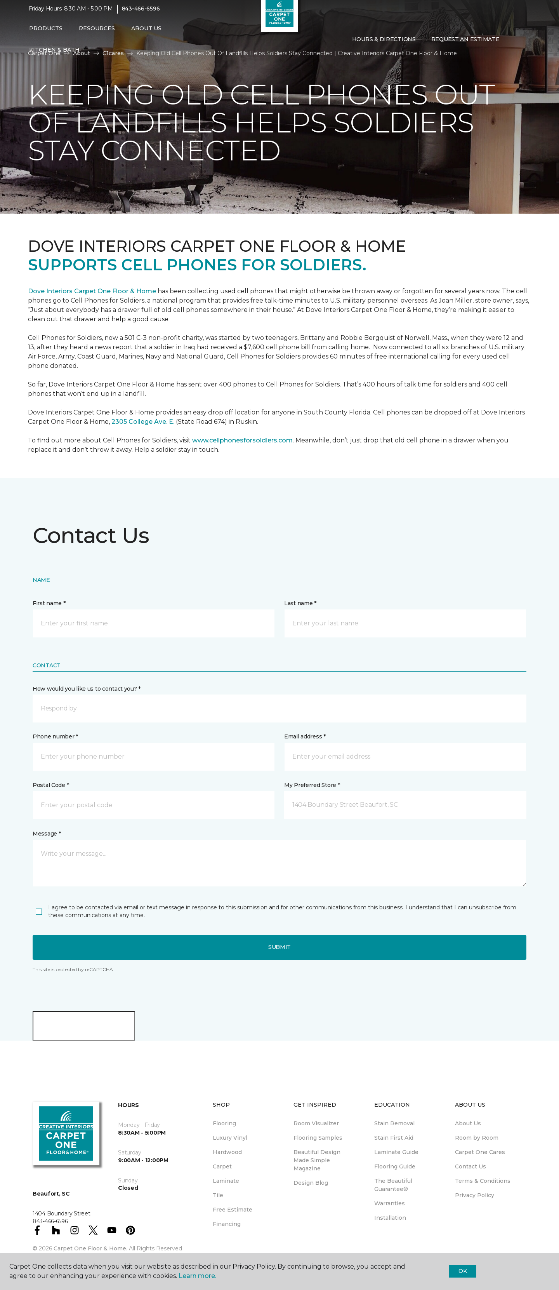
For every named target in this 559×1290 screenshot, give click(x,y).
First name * (49, 603)
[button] (513, 44)
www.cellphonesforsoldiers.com (242, 440)
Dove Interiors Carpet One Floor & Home (92, 291)
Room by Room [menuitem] (476, 1137)
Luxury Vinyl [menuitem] (230, 1137)
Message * (47, 833)
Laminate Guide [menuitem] (396, 1152)
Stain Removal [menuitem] (394, 1123)
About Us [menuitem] (468, 1123)
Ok (462, 1270)
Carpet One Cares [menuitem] (480, 1152)
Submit (279, 947)
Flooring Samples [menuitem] (317, 1137)
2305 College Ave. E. (142, 421)
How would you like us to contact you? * (87, 688)
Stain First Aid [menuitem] (393, 1137)
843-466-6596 (141, 13)
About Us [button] (146, 33)
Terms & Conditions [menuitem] (482, 1180)
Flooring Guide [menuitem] (394, 1166)
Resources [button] (97, 33)
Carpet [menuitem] (222, 1166)
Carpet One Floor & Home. (90, 1248)
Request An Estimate (465, 44)
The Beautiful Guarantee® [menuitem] (393, 1185)
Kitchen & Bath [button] (54, 55)
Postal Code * (51, 785)
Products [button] (45, 33)
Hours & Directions (384, 44)
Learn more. (197, 1276)
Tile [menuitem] (218, 1195)
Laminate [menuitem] (226, 1180)
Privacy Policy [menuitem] (474, 1195)
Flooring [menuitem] (224, 1123)
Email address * (305, 736)
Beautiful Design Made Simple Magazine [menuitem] (316, 1160)
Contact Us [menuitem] (470, 1166)
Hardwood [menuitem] (227, 1152)
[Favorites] (522, 44)
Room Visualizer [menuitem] (316, 1123)
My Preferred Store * (312, 785)
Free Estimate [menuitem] (232, 1209)
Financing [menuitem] (227, 1223)
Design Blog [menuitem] (310, 1182)
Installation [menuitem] (390, 1217)
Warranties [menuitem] (389, 1203)
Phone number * (55, 736)
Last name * (300, 603)
